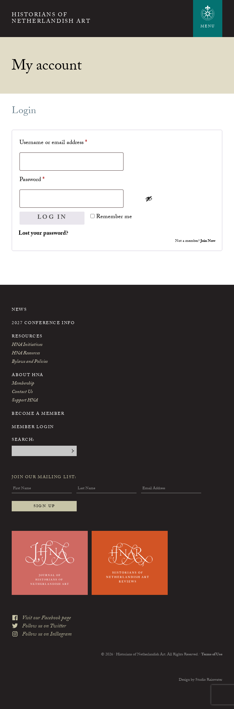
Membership (23, 384)
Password (43, 180)
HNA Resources (26, 353)
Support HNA (25, 401)
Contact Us (22, 392)
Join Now (208, 241)
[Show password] (177, 198)
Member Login (33, 427)
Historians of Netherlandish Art (51, 19)
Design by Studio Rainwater (200, 680)
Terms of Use (211, 654)
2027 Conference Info (43, 323)
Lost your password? (43, 234)
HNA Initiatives (27, 345)
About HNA (28, 375)
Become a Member (38, 414)
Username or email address (64, 143)
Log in (52, 218)
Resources (27, 336)
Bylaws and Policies (29, 362)
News (19, 310)
